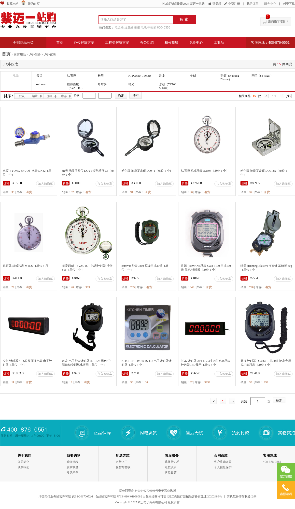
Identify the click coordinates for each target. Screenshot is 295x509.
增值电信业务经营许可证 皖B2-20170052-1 (66, 496)
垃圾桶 (119, 27)
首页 (59, 42)
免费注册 (234, 3)
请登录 (216, 3)
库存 (64, 96)
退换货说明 (172, 462)
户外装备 (35, 54)
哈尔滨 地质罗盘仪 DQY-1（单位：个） (147, 170)
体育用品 (20, 54)
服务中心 (270, 3)
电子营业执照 (167, 490)
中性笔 (151, 27)
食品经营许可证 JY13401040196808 (117, 496)
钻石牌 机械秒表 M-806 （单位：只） (27, 266)
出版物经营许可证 (154, 496)
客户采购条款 (223, 462)
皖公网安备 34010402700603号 (138, 490)
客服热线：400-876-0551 (270, 42)
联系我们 (23, 467)
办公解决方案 (84, 42)
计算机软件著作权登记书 (240, 496)
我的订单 (252, 3)
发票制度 (72, 467)
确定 (279, 400)
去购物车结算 (277, 21)
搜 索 (184, 19)
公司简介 (23, 462)
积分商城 (171, 42)
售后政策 (171, 472)
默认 (22, 96)
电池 (144, 27)
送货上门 (121, 462)
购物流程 (72, 462)
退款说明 (171, 467)
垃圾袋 (128, 27)
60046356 (163, 27)
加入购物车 (45, 183)
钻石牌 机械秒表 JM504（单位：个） (205, 170)
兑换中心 (196, 42)
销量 (35, 96)
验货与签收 (123, 467)
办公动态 (147, 42)
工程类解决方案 (117, 42)
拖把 (137, 27)
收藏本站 (12, 3)
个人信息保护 (223, 467)
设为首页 (34, 3)
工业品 (219, 42)
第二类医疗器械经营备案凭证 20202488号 (195, 496)
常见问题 (72, 472)
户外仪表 (50, 54)
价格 (49, 96)
